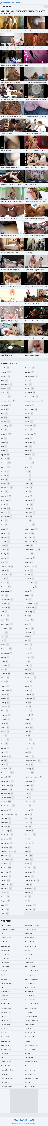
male (28, 520)
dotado (5, 657)
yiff (27, 900)
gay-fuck (5, 826)
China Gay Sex (5, 950)
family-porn (6, 690)
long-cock (30, 512)
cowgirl (5, 582)
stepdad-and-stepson (33, 777)
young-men (30, 909)
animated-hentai (8, 400)
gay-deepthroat (8, 805)
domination (6, 653)
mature (29, 545)
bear (4, 446)
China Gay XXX (5, 1066)
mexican (29, 553)
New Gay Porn (29, 1024)
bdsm (4, 442)
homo (28, 429)
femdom (5, 706)
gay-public (6, 872)
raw (28, 669)
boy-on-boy (6, 516)
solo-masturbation (32, 760)
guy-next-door (31, 376)
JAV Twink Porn (29, 938)
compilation (6, 574)
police (28, 648)
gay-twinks (6, 888)
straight (29, 789)
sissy (28, 723)
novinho (29, 595)
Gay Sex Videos (30, 991)
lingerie (29, 508)
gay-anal (6, 777)
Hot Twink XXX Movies (32, 1078)
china (4, 545)
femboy (5, 702)
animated (6, 396)
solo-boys (29, 756)
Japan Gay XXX (5, 946)
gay (4, 760)
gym (28, 380)
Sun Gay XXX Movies (31, 1020)
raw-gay (29, 673)
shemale (29, 715)
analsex (5, 392)
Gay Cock (4, 975)
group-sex (29, 367)
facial (4, 681)
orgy (28, 624)
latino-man (30, 500)
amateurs (5, 376)
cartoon (5, 541)
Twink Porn (4, 1053)
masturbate (30, 537)
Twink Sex (4, 1033)
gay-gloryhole (7, 834)
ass (4, 417)
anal (4, 380)
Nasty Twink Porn (6, 938)
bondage (5, 512)
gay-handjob (7, 843)
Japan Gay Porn (30, 967)
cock (4, 562)
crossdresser (6, 591)
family (5, 686)
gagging (5, 748)
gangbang (6, 756)
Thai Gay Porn (29, 995)
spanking (29, 768)
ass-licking (6, 425)
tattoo (28, 818)
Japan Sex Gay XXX (31, 1016)
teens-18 (29, 830)
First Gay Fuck (29, 1041)
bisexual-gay (7, 487)
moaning (29, 562)
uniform (29, 876)
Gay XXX (3, 934)
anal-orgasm (6, 384)
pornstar (29, 657)
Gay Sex (27, 950)
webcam (29, 892)
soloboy (29, 764)
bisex (4, 479)
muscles (29, 574)
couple (4, 578)
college (5, 570)
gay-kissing (6, 847)
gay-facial (6, 818)
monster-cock (31, 566)
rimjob (28, 690)
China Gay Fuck (6, 995)
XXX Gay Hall (5, 958)
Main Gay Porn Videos (32, 925)
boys (4, 520)
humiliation (30, 442)
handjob (29, 388)
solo (28, 752)
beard (4, 450)
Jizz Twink (4, 942)
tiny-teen (29, 843)
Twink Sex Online (6, 1086)
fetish (4, 710)
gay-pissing (6, 863)
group (5, 913)
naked (28, 591)
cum (4, 595)
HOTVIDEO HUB (30, 1049)
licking (29, 504)
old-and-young (31, 603)
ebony (4, 661)
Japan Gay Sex (5, 991)
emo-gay (5, 665)
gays (4, 905)
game (4, 752)
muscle (29, 570)
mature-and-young (32, 549)
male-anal (30, 524)
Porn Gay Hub (29, 975)
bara (4, 429)
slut (27, 735)
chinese (5, 549)
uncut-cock (30, 867)
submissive (30, 801)
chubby (5, 553)
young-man (30, 905)
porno (28, 653)
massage (29, 533)
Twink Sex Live (5, 1082)
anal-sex (6, 388)
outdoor (29, 628)
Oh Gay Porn (29, 1057)
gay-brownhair (7, 797)
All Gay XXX (4, 1029)
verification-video (32, 880)
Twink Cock (28, 1012)
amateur (6, 372)
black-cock (6, 496)
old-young (30, 611)
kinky (28, 479)
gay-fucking (6, 830)
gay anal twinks (30, 1000)
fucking (5, 739)
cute (4, 611)
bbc (4, 438)
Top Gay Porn (5, 1024)
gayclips (5, 892)
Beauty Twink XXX (30, 987)
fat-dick (5, 698)
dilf (3, 640)
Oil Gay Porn (5, 962)
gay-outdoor (7, 859)
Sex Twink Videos (6, 1049)
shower (29, 719)
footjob (5, 727)
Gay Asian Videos (30, 1037)
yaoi (28, 896)
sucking (29, 810)
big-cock (6, 462)
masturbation (31, 541)
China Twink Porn (30, 929)
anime (5, 409)
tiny (27, 839)
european (5, 673)
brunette (5, 537)
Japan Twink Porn (30, 1008)
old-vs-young (31, 607)
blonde (4, 504)
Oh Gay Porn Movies (31, 1062)
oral (28, 615)
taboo (28, 814)
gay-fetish (6, 822)
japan (28, 458)
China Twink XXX (30, 946)
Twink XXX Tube (6, 1037)
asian (4, 413)
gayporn (5, 900)
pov (27, 661)
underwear (30, 872)
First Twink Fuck (6, 1004)
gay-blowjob (7, 785)
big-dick (5, 467)
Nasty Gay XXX (5, 1045)
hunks (28, 450)
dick (4, 632)
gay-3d (4, 764)
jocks (28, 475)
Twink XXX (4, 1074)
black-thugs (6, 500)
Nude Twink (5, 967)
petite (28, 636)
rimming (29, 694)
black (4, 491)
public (28, 665)
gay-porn (6, 867)
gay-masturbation (8, 851)
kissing (29, 483)
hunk (28, 446)
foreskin (5, 731)
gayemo (5, 896)
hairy (28, 384)
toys (28, 851)
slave (28, 731)
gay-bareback (7, 781)
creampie (6, 586)
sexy (28, 706)
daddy (5, 620)
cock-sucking (7, 566)
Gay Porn (4, 1000)
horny (28, 438)
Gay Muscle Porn (6, 1020)
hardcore (29, 405)
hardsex (29, 413)
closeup (5, 558)
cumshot (5, 607)
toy (27, 847)
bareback (6, 434)
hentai (29, 421)
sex (28, 702)
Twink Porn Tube (30, 983)
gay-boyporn (6, 789)
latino (28, 496)
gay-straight (7, 884)
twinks (29, 859)
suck (28, 805)
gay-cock (6, 801)
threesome (30, 834)
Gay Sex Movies (30, 1070)
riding (28, 686)
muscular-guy (31, 586)
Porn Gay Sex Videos (31, 1033)
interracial (30, 454)
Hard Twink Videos (7, 1070)
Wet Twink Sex (5, 954)
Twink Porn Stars (6, 983)
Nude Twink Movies (31, 979)
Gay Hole (28, 1029)
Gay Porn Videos (30, 1066)
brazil (4, 524)
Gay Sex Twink (29, 942)
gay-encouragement (9, 814)
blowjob (5, 508)
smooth (29, 748)
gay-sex (5, 880)
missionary (30, 558)
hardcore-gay (31, 409)
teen (28, 826)
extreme (5, 677)
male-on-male (31, 529)
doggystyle (6, 648)
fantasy (5, 694)
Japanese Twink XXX (31, 971)
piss (28, 640)
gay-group (6, 839)
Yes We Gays (29, 962)
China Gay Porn (6, 979)
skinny (29, 727)
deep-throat (7, 624)
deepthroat (6, 628)
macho (28, 516)
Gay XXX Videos (6, 925)
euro (4, 669)
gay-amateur (7, 772)
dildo (4, 636)
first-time (5, 719)
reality (28, 681)
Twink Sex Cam (6, 1008)
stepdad (29, 772)
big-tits (5, 471)
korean (28, 487)
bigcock (5, 475)
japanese (29, 462)
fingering (6, 715)
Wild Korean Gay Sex (7, 929)
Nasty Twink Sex (6, 1062)
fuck (4, 735)
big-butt (5, 458)
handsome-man (31, 396)
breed (4, 529)
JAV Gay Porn (5, 971)
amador (5, 367)
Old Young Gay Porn (31, 1045)
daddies (5, 615)
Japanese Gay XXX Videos (33, 1004)
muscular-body (31, 582)
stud (28, 793)
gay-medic (6, 855)
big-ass (5, 454)
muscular (29, 578)
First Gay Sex (29, 954)
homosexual (30, 434)
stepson (29, 785)
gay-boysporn (7, 793)
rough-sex (30, 698)
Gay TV (3, 1057)
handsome (30, 392)
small (28, 739)
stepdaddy (30, 781)
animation (6, 405)
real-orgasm (30, 677)
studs (28, 797)
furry (4, 743)
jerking (28, 467)
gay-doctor (6, 810)
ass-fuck (5, 421)
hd (27, 417)
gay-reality (6, 876)
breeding (5, 533)
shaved (28, 710)
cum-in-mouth (7, 599)
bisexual (5, 483)
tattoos (28, 822)
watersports (30, 888)
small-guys (30, 743)
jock (28, 471)
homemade (30, 425)
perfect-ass (30, 632)
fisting (4, 723)
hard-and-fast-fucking (34, 400)
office (28, 599)
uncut (28, 863)
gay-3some (6, 768)
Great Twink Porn (6, 1078)
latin (28, 491)
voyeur (28, 884)
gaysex (5, 909)
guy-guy (29, 372)
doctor (5, 644)
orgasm (29, 620)
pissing (28, 644)
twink (29, 855)
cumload (5, 603)
